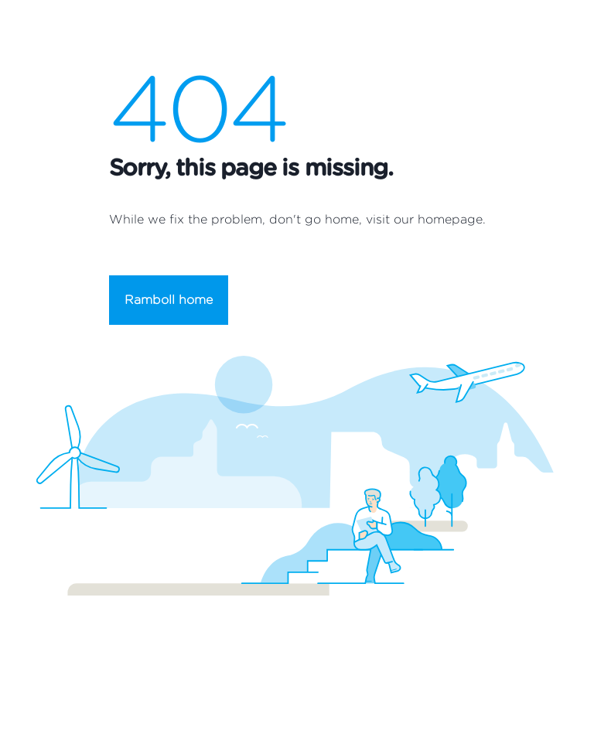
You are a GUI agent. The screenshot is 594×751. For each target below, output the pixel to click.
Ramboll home (169, 299)
